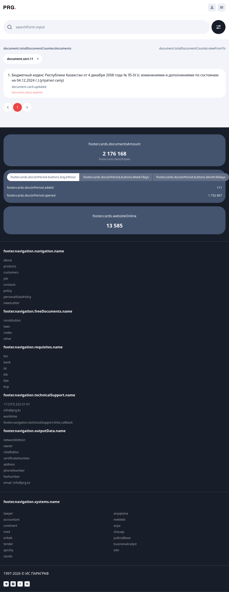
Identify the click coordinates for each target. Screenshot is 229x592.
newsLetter (11, 303)
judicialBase (122, 538)
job (5, 278)
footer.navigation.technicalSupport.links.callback (38, 422)
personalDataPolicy (17, 297)
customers (11, 272)
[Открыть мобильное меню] (222, 7)
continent (10, 526)
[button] (22, 59)
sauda (7, 556)
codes (7, 332)
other (7, 339)
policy (7, 291)
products (9, 266)
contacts (9, 284)
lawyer (8, 513)
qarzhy (8, 550)
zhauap (119, 532)
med (6, 532)
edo (116, 550)
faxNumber (11, 476)
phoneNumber (14, 470)
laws (6, 326)
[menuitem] (40, 260)
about (7, 260)
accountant (11, 519)
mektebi (119, 519)
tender (8, 544)
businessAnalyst (125, 544)
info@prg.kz (12, 410)
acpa (117, 526)
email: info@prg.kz (16, 483)
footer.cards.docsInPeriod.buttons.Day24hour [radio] (43, 177)
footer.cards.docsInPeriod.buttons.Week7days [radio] (116, 177)
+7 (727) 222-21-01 (16, 404)
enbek (7, 538)
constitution (12, 320)
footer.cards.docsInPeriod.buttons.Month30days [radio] (190, 177)
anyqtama (121, 513)
